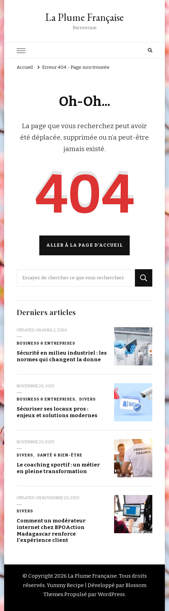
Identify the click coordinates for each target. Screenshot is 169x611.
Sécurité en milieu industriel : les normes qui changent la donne (62, 356)
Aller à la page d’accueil (84, 245)
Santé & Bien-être (59, 455)
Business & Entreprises (46, 343)
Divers (87, 399)
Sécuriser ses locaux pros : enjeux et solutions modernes (57, 412)
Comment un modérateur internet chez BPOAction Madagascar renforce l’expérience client (51, 530)
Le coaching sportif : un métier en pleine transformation (58, 468)
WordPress (111, 594)
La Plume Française (84, 17)
